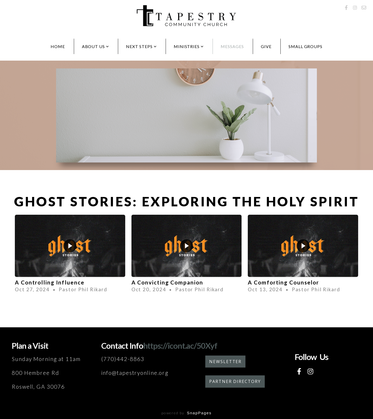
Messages (232, 46)
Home (58, 46)
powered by (186, 413)
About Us (95, 46)
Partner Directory (235, 381)
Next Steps (141, 46)
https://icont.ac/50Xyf (180, 346)
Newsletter (225, 361)
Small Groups (305, 46)
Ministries (189, 46)
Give (266, 46)
